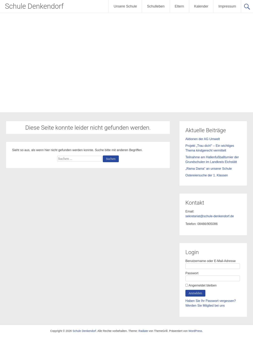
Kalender (201, 6)
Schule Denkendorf (34, 6)
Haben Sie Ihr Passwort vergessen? (210, 300)
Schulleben (156, 6)
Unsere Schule (125, 6)
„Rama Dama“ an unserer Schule (208, 168)
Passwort (191, 273)
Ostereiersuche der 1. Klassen (206, 175)
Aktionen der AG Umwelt (202, 139)
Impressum (227, 6)
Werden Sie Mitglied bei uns (205, 305)
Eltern (179, 6)
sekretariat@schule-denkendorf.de (209, 216)
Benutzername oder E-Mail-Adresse (210, 261)
